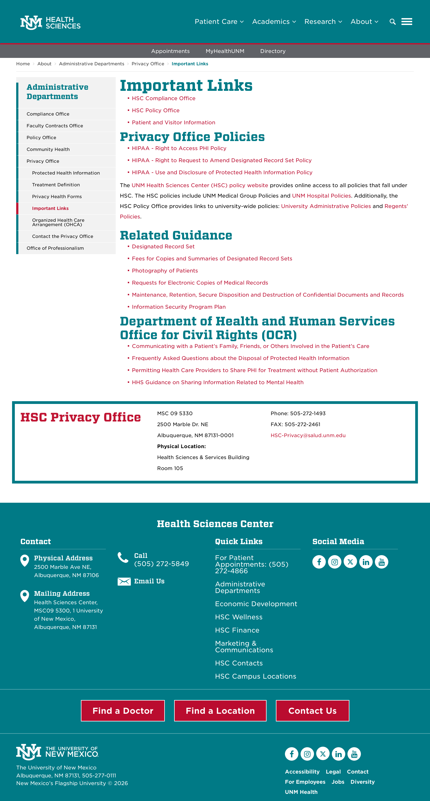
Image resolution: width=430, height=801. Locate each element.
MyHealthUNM (225, 51)
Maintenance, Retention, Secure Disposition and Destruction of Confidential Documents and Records (268, 295)
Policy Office (41, 138)
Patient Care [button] (219, 22)
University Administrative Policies (326, 206)
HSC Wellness (239, 617)
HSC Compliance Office (164, 98)
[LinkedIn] (366, 562)
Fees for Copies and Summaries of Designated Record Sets (212, 258)
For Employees (305, 782)
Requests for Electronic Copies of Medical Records (200, 283)
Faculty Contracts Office (55, 126)
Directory (273, 51)
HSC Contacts (239, 663)
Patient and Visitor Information (173, 122)
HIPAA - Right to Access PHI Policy (179, 148)
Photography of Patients (165, 271)
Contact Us (312, 711)
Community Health (48, 149)
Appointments (170, 51)
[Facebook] (319, 562)
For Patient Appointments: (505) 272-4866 (251, 564)
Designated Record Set (163, 246)
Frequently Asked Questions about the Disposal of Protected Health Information (240, 358)
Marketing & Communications (244, 646)
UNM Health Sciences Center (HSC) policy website (200, 185)
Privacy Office (148, 63)
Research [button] (323, 22)
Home (23, 63)
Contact (358, 772)
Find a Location (220, 711)
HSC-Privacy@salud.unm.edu (308, 435)
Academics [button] (274, 22)
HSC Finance (237, 630)
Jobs (338, 782)
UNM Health (301, 792)
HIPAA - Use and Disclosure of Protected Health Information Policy (222, 172)
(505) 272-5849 (161, 564)
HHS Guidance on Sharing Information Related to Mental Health (218, 382)
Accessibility (302, 772)
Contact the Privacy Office (62, 236)
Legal (333, 772)
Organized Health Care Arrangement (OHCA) (58, 222)
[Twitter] (350, 561)
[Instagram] (334, 562)
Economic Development (256, 604)
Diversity (362, 782)
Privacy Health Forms (57, 197)
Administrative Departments (91, 63)
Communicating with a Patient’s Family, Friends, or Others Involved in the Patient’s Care (250, 346)
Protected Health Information (66, 173)
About (44, 63)
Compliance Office (48, 114)
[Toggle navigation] (407, 21)
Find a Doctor (122, 711)
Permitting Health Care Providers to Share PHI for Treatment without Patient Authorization (254, 370)
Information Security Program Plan (179, 307)
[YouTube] (381, 562)
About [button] (364, 22)
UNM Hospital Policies (321, 196)
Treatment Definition (56, 185)
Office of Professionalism (55, 248)
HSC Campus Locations (255, 676)
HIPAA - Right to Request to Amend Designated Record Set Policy (222, 160)
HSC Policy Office (156, 110)
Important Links (190, 63)
